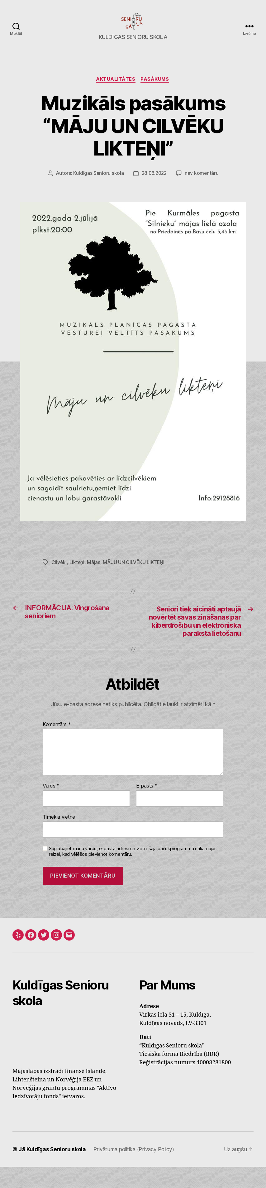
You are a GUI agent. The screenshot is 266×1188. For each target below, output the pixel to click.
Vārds (51, 807)
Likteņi (77, 572)
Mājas (94, 572)
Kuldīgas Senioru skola (97, 183)
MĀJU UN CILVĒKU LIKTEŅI (134, 572)
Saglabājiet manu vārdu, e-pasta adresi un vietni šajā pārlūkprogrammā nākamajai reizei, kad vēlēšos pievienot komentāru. (132, 873)
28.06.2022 (154, 183)
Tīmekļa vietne (59, 838)
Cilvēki (59, 572)
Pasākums (155, 89)
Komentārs (57, 746)
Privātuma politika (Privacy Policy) (138, 1170)
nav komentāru (203, 183)
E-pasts (147, 807)
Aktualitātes (115, 89)
